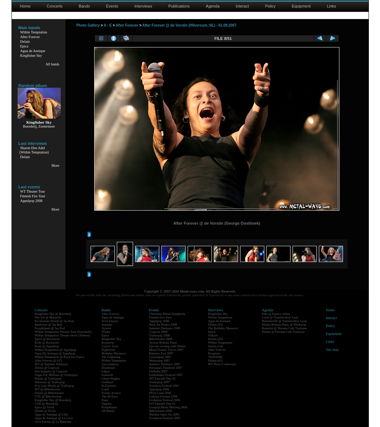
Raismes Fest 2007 (161, 353)
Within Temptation (33, 32)
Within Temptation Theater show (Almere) (62, 335)
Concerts (55, 6)
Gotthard (107, 382)
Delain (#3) (215, 324)
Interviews (143, 6)
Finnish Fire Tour (32, 196)
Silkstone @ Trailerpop (50, 382)
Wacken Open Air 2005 (164, 414)
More (55, 165)
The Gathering (111, 357)
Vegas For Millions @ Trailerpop (56, 375)
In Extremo (109, 385)
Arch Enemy (110, 321)
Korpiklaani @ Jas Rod (50, 328)
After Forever (30, 37)
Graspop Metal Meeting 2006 (168, 407)
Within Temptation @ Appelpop (55, 350)
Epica (24, 46)
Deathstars (108, 367)
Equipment (301, 6)
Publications (178, 6)
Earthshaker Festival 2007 (166, 375)
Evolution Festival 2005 (164, 418)
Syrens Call (215, 346)
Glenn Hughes (111, 378)
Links (331, 6)
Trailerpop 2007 (159, 382)
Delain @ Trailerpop (48, 378)
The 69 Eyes (110, 396)
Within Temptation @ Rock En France (59, 357)
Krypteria (108, 342)
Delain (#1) (215, 360)
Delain (25, 41)
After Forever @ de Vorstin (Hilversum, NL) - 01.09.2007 (189, 25)
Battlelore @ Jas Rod (49, 324)
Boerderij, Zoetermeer (39, 126)
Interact (242, 6)
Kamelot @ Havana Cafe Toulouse (284, 328)
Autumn (107, 324)
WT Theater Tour (32, 191)
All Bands (108, 411)
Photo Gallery (88, 25)
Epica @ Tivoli (45, 407)
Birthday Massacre (114, 353)
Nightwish (108, 350)
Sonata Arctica (111, 393)
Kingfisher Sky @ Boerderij (53, 314)
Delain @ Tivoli (45, 411)
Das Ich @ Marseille (48, 317)
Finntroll (107, 375)
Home (25, 6)
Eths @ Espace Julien (276, 314)
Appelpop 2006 (159, 389)
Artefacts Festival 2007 (164, 385)
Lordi (105, 389)
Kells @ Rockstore (47, 342)
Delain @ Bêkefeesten (49, 393)
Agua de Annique (32, 51)
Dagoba (107, 403)
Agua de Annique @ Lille (51, 414)
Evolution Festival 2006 (164, 400)
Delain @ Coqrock (47, 367)
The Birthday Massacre (223, 328)
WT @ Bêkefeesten (47, 389)
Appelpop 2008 (31, 201)
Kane (105, 400)
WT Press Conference (222, 364)
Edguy (106, 371)
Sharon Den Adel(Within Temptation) (34, 150)
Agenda (213, 6)
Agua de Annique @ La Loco (54, 418)
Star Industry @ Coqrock (51, 371)
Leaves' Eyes (110, 346)
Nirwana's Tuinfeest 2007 (165, 367)
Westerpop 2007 (159, 360)
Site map (332, 350)
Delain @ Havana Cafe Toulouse (283, 332)
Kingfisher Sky (31, 56)
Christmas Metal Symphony (167, 314)
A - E (107, 25)
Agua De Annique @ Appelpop (55, 353)
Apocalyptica (110, 364)
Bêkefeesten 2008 (160, 339)
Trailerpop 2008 (159, 335)
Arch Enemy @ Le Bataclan (53, 421)
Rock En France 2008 (163, 324)
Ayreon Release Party (163, 342)
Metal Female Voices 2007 (166, 350)
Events (112, 6)
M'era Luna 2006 (160, 393)
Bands (84, 6)
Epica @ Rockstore (47, 339)
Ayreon (106, 328)
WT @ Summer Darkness (51, 364)
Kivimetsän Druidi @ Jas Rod (54, 321)
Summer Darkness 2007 (164, 364)
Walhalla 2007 (158, 371)
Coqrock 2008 (158, 332)
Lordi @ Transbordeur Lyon (280, 317)
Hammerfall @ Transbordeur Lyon (284, 321)
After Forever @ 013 (48, 360)
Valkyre (213, 335)
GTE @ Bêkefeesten (48, 396)
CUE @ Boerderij (46, 403)
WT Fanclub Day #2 (162, 378)
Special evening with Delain (167, 346)
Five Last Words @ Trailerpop (54, 385)
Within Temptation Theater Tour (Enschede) (63, 332)
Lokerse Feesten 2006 (163, 396)
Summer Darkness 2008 (164, 328)
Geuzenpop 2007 (160, 357)
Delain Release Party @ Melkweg (284, 324)
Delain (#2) (215, 339)
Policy (270, 6)
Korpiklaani (109, 407)
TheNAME (215, 357)
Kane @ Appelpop (47, 346)
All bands (52, 64)
